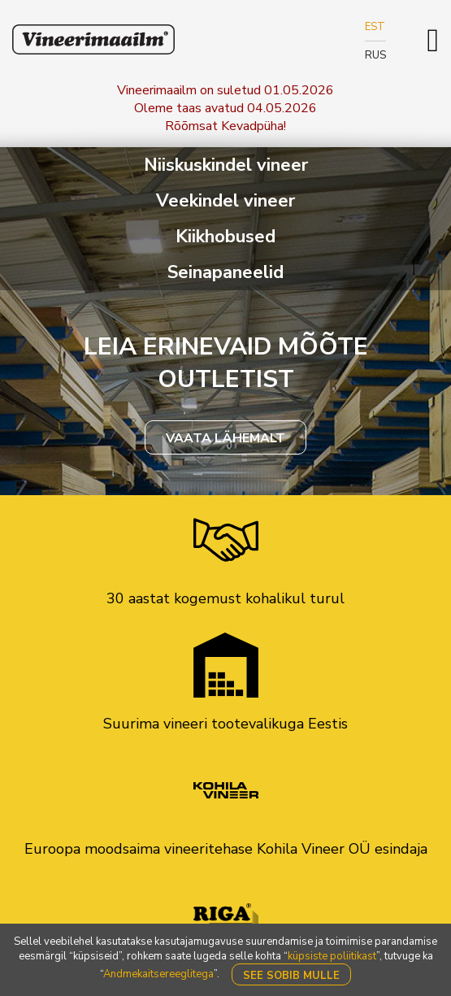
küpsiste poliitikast (332, 956)
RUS (375, 55)
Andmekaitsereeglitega (158, 974)
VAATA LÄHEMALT (225, 438)
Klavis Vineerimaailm (93, 39)
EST (375, 27)
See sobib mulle (291, 975)
